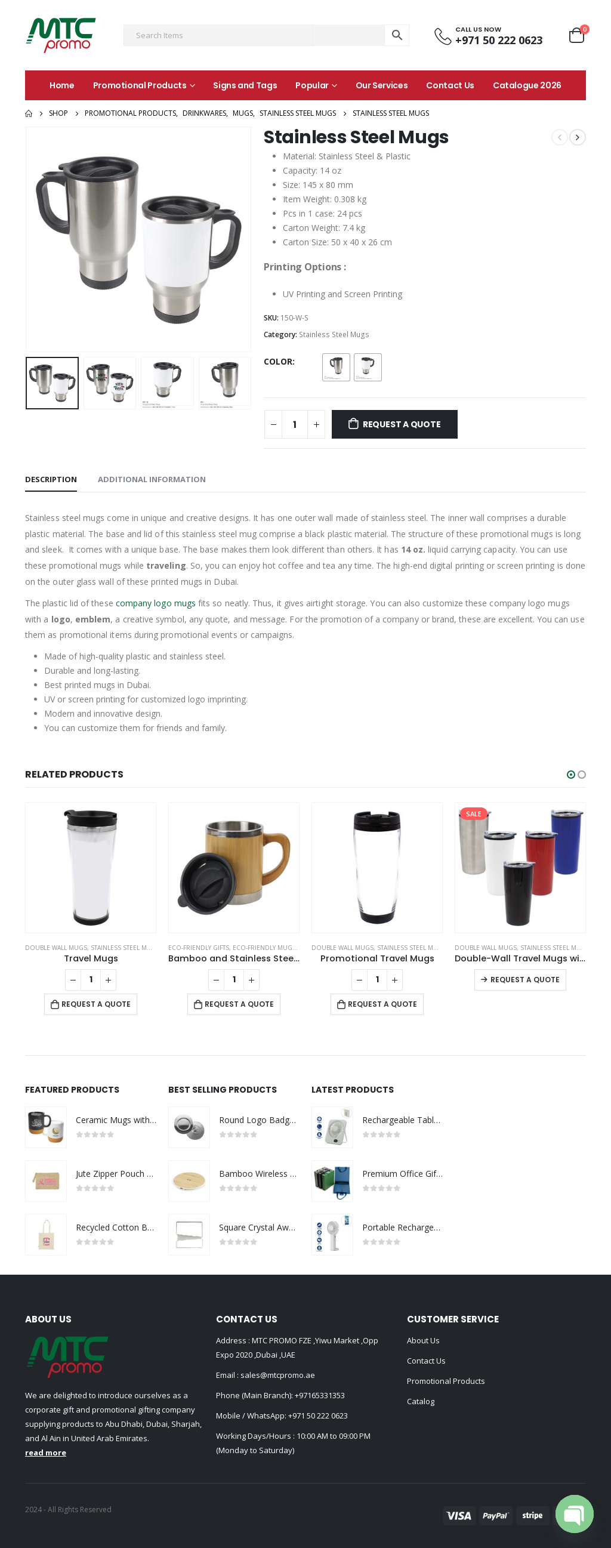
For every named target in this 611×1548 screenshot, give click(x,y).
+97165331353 (320, 1395)
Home (62, 85)
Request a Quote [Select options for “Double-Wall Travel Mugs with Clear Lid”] (525, 980)
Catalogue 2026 (527, 85)
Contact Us (450, 85)
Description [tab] (51, 479)
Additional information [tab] (152, 479)
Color (278, 361)
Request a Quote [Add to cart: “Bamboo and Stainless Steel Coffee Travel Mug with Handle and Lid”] (239, 1004)
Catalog (420, 1401)
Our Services (382, 85)
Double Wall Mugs (56, 947)
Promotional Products (140, 85)
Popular (312, 85)
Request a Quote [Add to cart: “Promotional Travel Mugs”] (382, 1004)
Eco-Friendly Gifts (198, 947)
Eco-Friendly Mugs (264, 947)
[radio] (336, 367)
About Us (423, 1340)
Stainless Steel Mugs (334, 334)
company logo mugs (156, 603)
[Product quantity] (295, 424)
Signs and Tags (245, 85)
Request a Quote (402, 424)
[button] (571, 774)
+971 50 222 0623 (318, 1415)
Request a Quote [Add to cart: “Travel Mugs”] (96, 1004)
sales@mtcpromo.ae (277, 1375)
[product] (91, 868)
